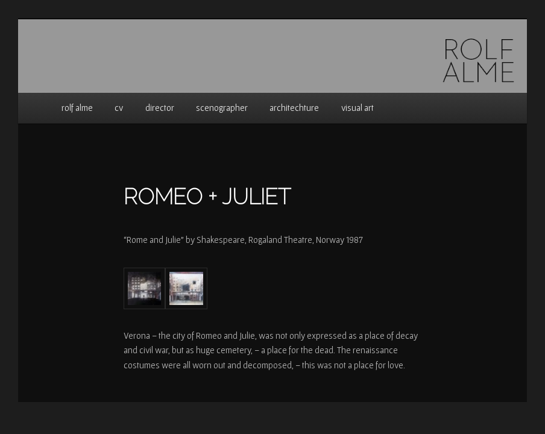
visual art (357, 107)
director (159, 107)
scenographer (222, 107)
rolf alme (77, 107)
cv (119, 107)
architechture (294, 107)
